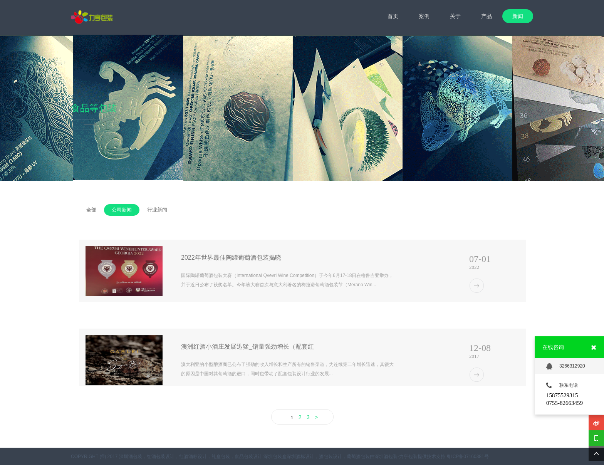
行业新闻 (157, 210)
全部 (91, 210)
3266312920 (565, 366)
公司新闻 (122, 210)
